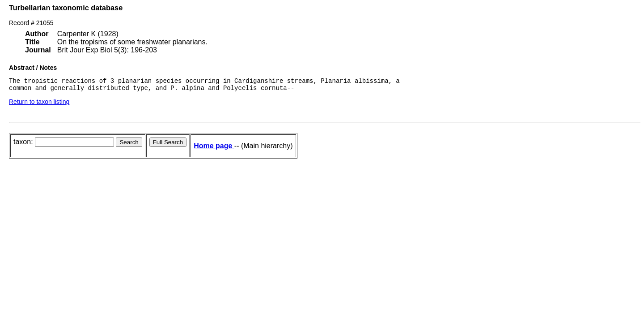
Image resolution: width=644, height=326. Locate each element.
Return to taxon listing (39, 104)
